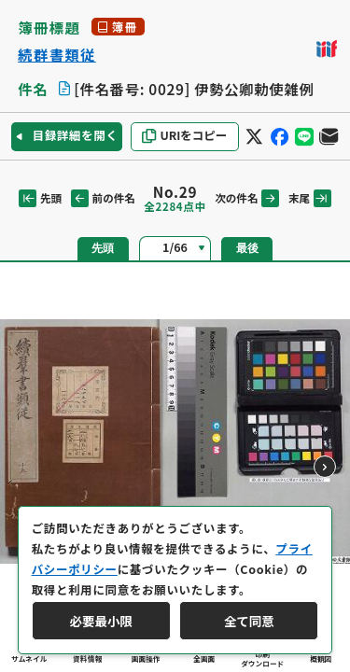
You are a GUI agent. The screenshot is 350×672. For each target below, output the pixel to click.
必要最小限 (101, 620)
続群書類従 (57, 54)
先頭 (40, 198)
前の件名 (103, 198)
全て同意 (249, 620)
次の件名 (247, 198)
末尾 (309, 198)
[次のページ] (325, 466)
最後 (247, 248)
